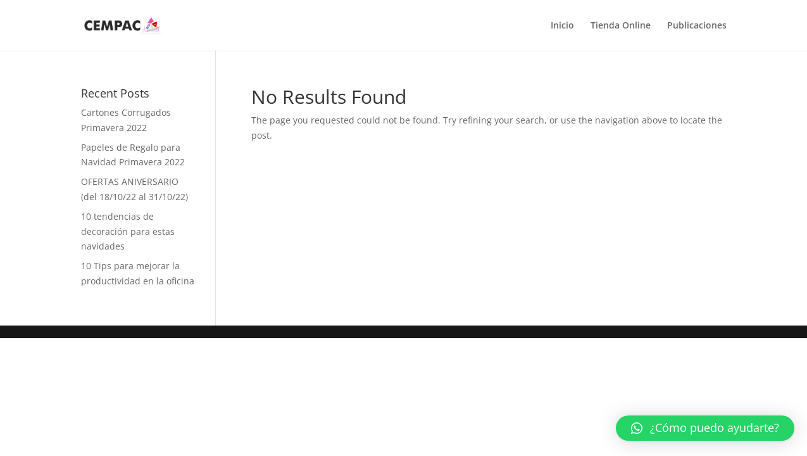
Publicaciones (697, 26)
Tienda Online (621, 26)
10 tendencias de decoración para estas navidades (128, 231)
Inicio (562, 26)
